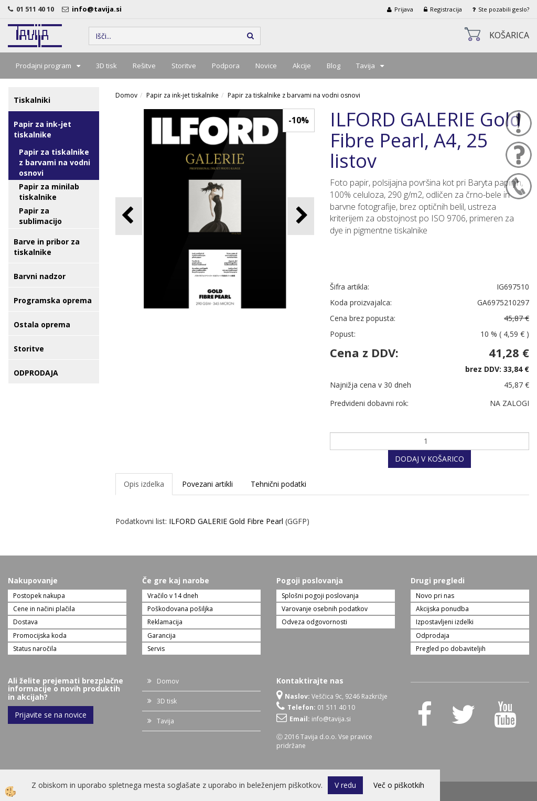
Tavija (365, 65)
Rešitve (144, 65)
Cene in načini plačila (44, 608)
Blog (333, 65)
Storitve (183, 65)
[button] (300, 215)
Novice (266, 65)
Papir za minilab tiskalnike (49, 191)
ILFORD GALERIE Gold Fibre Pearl (226, 521)
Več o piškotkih (398, 785)
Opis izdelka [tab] (144, 484)
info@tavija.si (98, 9)
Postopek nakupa (39, 595)
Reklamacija (164, 621)
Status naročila (35, 648)
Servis (156, 648)
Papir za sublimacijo (40, 216)
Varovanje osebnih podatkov (325, 608)
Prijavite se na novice (51, 715)
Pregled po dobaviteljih (451, 648)
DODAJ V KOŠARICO (429, 459)
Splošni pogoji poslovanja (320, 595)
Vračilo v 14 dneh (172, 595)
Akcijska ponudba (442, 608)
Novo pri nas (435, 595)
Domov (126, 95)
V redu (345, 785)
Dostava (25, 621)
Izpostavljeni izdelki (445, 621)
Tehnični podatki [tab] (278, 484)
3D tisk (106, 65)
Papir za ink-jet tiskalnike (182, 95)
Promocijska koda (40, 635)
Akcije (302, 65)
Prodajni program (43, 65)
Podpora (226, 65)
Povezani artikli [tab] (207, 484)
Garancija (161, 635)
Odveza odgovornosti (314, 621)
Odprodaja (432, 635)
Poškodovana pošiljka (180, 608)
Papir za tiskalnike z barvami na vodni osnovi (54, 162)
